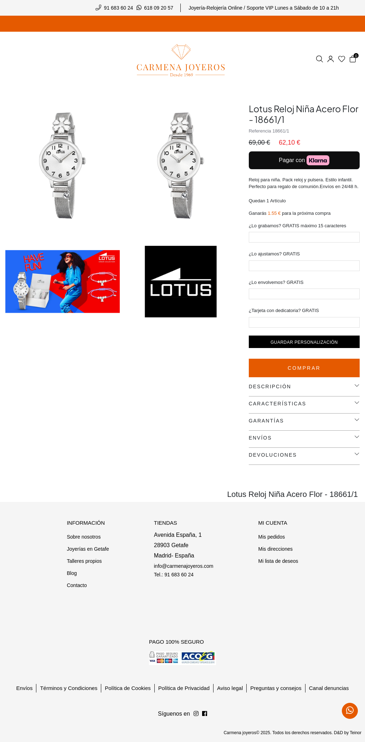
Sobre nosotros (84, 537)
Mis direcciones (275, 549)
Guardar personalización (304, 342)
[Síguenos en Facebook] (196, 714)
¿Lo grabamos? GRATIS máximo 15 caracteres (297, 225)
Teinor (355, 732)
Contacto (77, 585)
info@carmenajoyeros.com (184, 566)
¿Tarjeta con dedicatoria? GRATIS (284, 310)
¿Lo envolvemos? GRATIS (276, 282)
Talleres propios (84, 561)
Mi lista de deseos (278, 561)
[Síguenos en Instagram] (204, 714)
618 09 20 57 (158, 8)
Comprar (304, 368)
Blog (72, 573)
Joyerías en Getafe (88, 549)
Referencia (260, 131)
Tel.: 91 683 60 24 (174, 574)
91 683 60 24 (118, 8)
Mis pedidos (271, 537)
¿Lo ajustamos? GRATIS (274, 253)
